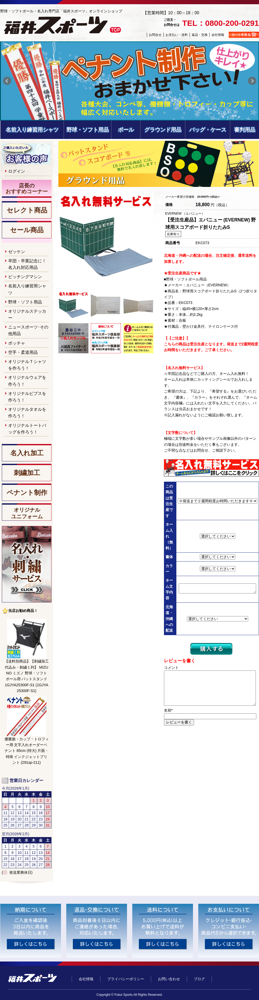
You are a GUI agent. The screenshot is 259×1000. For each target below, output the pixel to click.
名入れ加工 (27, 453)
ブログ (199, 979)
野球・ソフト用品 (88, 130)
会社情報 (217, 35)
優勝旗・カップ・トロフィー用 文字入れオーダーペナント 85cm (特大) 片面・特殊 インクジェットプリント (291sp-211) (26, 751)
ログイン (16, 171)
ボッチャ (16, 343)
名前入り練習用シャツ (32, 130)
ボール (126, 130)
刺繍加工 (27, 472)
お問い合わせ (169, 979)
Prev (7, 81)
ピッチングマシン (25, 276)
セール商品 (27, 230)
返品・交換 (200, 35)
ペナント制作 (27, 492)
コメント (171, 667)
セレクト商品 (27, 210)
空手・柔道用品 (23, 352)
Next (252, 81)
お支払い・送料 (177, 35)
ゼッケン (16, 251)
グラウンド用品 (162, 130)
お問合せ (155, 35)
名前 (168, 710)
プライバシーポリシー (125, 979)
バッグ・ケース (207, 130)
